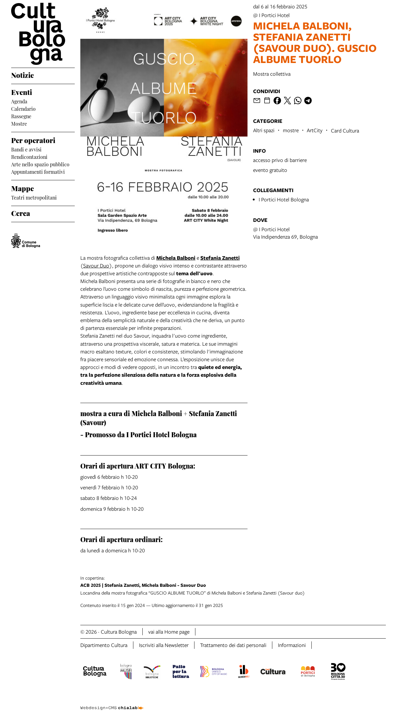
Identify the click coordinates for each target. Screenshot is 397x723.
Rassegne (21, 116)
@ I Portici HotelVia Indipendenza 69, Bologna (285, 233)
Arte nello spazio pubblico (40, 164)
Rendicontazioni (29, 156)
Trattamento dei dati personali (233, 645)
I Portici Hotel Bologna (284, 199)
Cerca (20, 212)
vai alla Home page (169, 631)
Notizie (22, 74)
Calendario (23, 108)
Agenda (19, 101)
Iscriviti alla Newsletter (164, 645)
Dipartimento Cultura (103, 645)
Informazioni (292, 645)
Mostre (19, 123)
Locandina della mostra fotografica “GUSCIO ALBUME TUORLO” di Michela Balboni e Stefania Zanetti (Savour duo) (233, 585)
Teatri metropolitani (34, 197)
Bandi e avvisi (26, 149)
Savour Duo (96, 265)
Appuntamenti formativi (38, 171)
